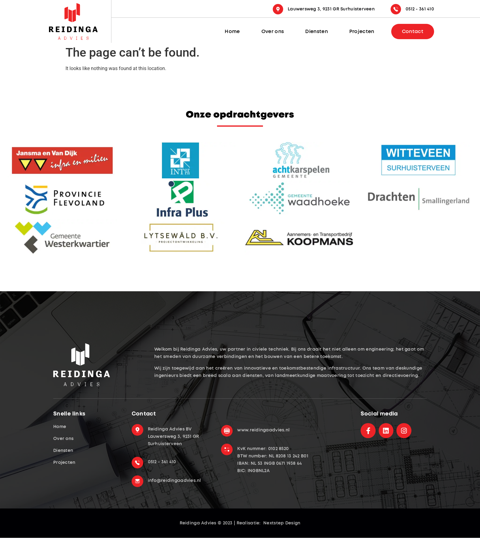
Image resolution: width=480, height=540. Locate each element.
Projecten (361, 31)
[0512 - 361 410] (396, 9)
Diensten (316, 31)
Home (232, 31)
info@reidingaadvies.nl (174, 481)
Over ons (272, 31)
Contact (412, 31)
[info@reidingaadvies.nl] (137, 481)
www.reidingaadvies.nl (263, 430)
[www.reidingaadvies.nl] (227, 430)
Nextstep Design (281, 523)
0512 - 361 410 (420, 9)
